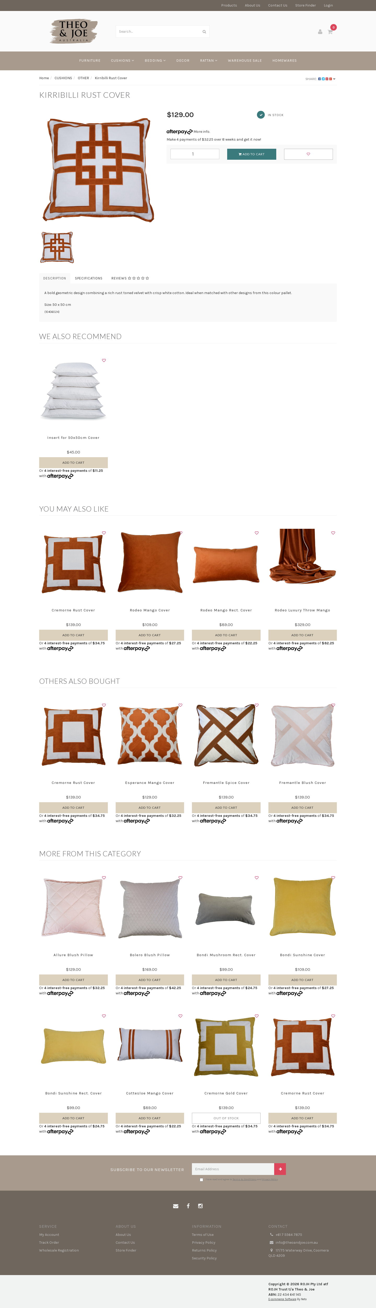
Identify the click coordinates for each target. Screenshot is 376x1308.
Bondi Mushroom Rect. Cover (226, 955)
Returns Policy (204, 1250)
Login (328, 5)
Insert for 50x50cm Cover (73, 437)
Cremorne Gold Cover (226, 1093)
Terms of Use (203, 1234)
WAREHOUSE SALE (245, 60)
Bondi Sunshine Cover (302, 955)
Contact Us (277, 5)
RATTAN (209, 60)
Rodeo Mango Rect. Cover (226, 610)
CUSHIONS (122, 60)
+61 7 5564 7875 (285, 1234)
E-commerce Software (282, 1299)
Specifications (89, 278)
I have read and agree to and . (239, 1179)
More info (188, 131)
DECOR (183, 60)
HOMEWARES (284, 60)
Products (229, 5)
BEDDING (155, 60)
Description (54, 278)
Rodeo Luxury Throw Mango (302, 610)
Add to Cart (252, 154)
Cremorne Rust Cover (73, 610)
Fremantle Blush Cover (302, 782)
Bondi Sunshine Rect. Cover (73, 1093)
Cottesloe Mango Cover (150, 1093)
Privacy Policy (270, 1179)
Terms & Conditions (245, 1179)
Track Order (49, 1242)
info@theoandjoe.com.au (293, 1242)
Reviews (130, 278)
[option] (99, 169)
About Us (252, 5)
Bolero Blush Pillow (150, 955)
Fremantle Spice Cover (226, 782)
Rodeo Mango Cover (150, 610)
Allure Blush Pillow (73, 955)
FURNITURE (90, 60)
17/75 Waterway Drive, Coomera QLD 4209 (298, 1253)
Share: (321, 79)
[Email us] (176, 1206)
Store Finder (305, 5)
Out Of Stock (226, 1118)
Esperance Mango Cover (149, 782)
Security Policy (204, 1258)
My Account (49, 1234)
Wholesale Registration (59, 1250)
